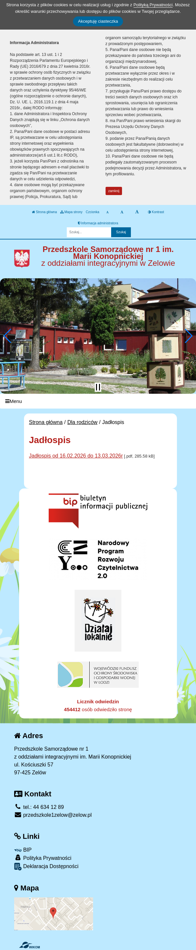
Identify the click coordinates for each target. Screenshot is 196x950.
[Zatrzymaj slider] (98, 387)
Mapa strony (71, 212)
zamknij (113, 191)
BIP (23, 850)
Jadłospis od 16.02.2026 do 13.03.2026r (76, 456)
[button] (7, 336)
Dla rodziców (82, 422)
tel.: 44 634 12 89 (39, 807)
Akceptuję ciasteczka (98, 21)
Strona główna (44, 212)
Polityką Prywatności (153, 4)
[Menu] (98, 401)
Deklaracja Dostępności (46, 866)
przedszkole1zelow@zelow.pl (53, 815)
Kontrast (156, 212)
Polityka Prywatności (42, 858)
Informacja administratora (98, 223)
